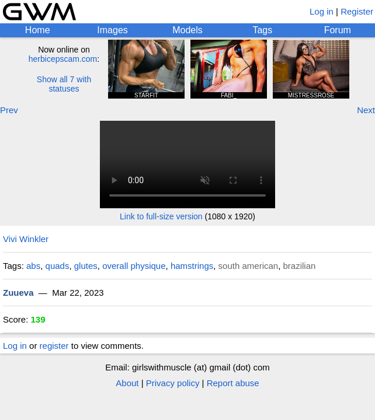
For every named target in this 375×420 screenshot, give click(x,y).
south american (248, 266)
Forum (337, 30)
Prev (9, 110)
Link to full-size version (161, 216)
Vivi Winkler (25, 239)
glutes (86, 266)
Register (357, 11)
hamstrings (192, 266)
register (54, 346)
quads (58, 266)
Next (366, 110)
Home (37, 30)
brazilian (299, 266)
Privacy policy (173, 383)
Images (112, 30)
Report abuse (233, 383)
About (127, 383)
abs (33, 266)
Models (187, 30)
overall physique (133, 266)
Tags (262, 30)
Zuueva (18, 293)
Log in (322, 11)
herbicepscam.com (63, 59)
